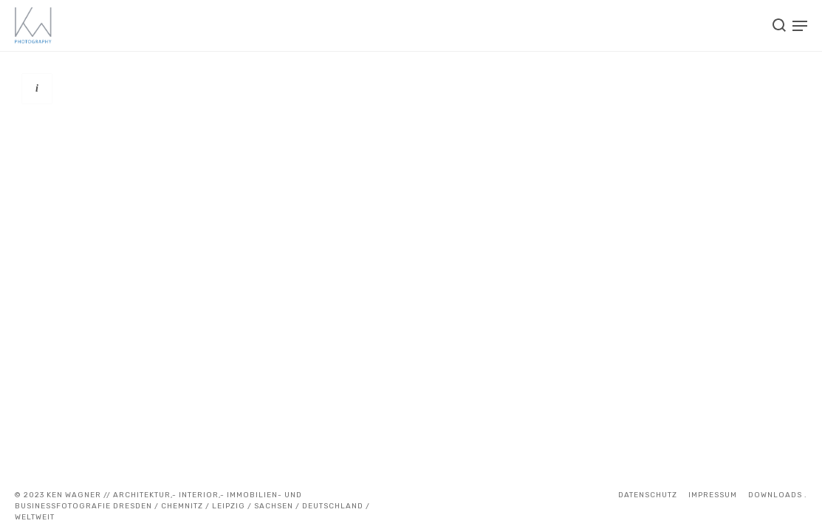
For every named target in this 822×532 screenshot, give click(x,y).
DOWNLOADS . (777, 495)
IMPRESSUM (712, 495)
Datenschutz (647, 495)
